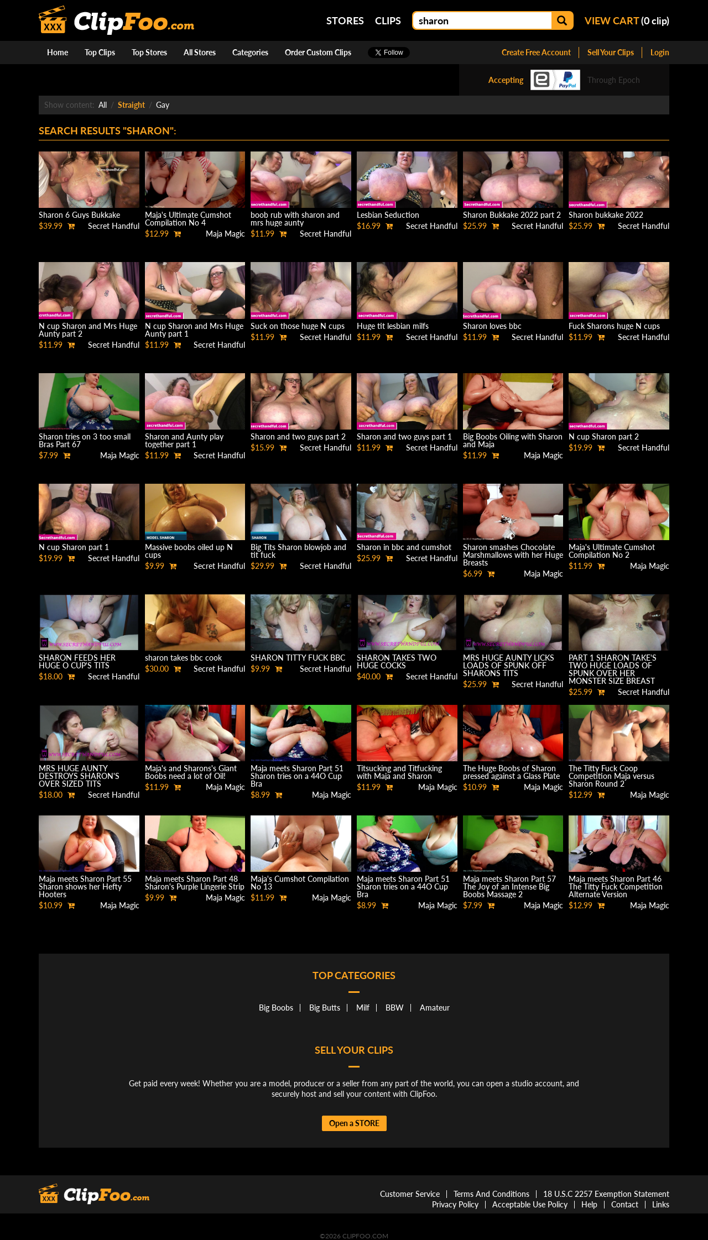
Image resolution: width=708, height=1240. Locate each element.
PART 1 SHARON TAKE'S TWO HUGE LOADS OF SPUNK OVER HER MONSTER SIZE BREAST (613, 669)
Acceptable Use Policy (530, 1204)
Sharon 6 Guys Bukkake (79, 214)
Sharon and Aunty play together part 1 (184, 440)
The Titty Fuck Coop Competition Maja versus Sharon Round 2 (611, 775)
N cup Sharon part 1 (74, 547)
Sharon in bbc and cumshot (404, 547)
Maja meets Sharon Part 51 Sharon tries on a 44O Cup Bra (297, 775)
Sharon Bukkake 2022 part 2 (512, 214)
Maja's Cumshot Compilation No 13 (300, 882)
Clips (388, 20)
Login (659, 52)
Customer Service (410, 1194)
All (102, 104)
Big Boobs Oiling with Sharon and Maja (513, 440)
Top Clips (100, 52)
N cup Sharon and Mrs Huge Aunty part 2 (88, 329)
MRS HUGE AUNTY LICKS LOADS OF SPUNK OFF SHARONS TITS (508, 665)
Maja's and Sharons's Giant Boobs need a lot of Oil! (191, 772)
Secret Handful (113, 226)
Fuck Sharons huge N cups (614, 326)
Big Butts (324, 1007)
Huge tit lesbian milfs (393, 326)
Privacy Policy (455, 1204)
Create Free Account (536, 52)
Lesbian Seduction (388, 214)
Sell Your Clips (610, 52)
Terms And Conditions (491, 1194)
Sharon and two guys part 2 (298, 436)
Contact (624, 1204)
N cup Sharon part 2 (604, 436)
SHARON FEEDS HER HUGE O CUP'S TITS (77, 661)
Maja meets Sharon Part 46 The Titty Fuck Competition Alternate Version (616, 886)
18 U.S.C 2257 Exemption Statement (606, 1194)
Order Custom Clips (318, 52)
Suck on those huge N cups (298, 326)
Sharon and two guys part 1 (404, 436)
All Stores (200, 52)
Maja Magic (225, 233)
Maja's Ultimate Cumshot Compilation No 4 (188, 218)
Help (589, 1204)
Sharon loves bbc (492, 326)
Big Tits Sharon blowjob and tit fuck (298, 550)
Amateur (435, 1007)
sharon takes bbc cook (183, 657)
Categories (250, 52)
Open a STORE (354, 1123)
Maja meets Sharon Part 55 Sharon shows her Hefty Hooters (85, 886)
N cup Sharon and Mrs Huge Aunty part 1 (194, 329)
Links (660, 1204)
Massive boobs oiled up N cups (189, 550)
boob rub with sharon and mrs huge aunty (295, 218)
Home (57, 52)
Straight (131, 104)
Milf (362, 1007)
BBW (395, 1007)
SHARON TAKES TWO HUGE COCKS (396, 661)
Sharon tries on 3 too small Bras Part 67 (85, 440)
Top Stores (149, 52)
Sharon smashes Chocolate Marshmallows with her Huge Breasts (513, 554)
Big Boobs (276, 1007)
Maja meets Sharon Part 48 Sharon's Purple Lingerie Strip (194, 882)
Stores (345, 20)
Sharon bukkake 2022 (606, 214)
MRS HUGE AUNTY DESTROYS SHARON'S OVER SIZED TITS (79, 775)
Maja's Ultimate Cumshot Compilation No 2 (612, 550)
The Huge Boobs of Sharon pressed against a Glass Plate (511, 772)
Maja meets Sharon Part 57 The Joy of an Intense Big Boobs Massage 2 (509, 886)
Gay (162, 104)
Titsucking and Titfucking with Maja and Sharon (399, 772)
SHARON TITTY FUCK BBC (298, 657)
